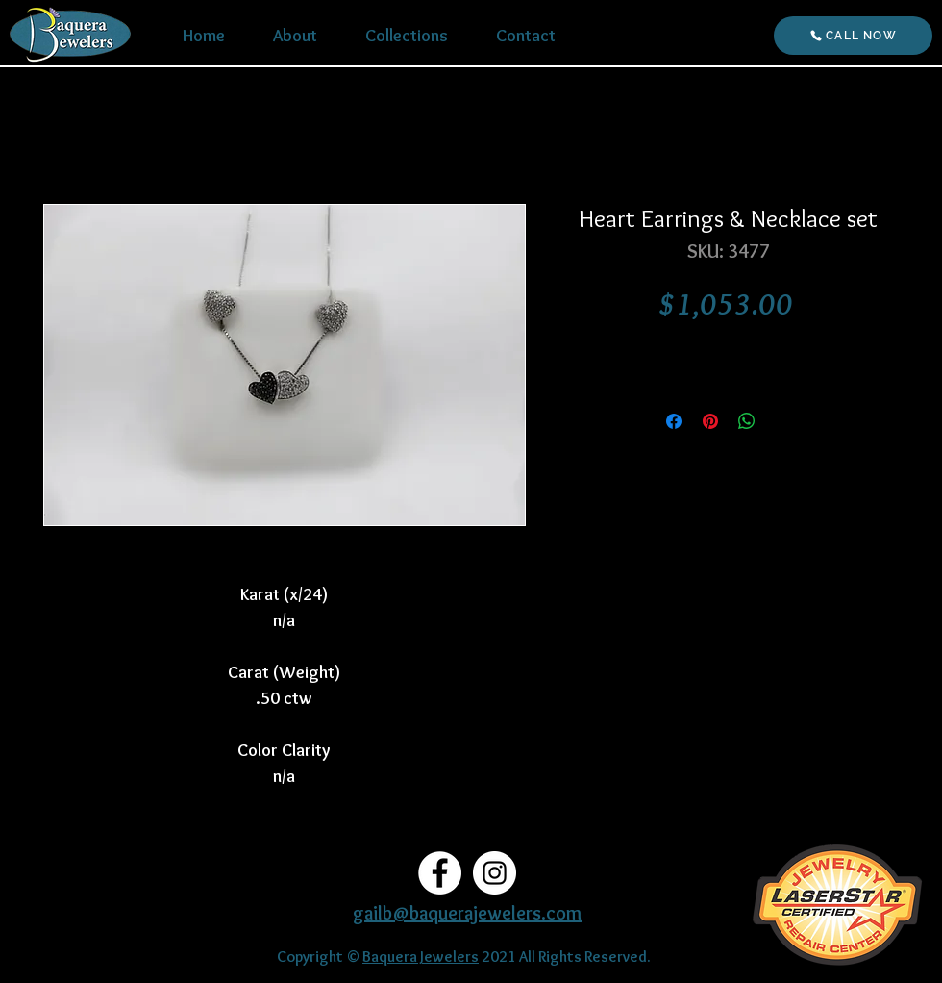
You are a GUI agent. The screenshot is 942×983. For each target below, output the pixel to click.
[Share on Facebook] (673, 421)
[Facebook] (439, 873)
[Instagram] (494, 873)
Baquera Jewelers (420, 956)
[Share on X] (783, 421)
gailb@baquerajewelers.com (467, 912)
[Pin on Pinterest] (710, 421)
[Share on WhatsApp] (746, 421)
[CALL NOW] (853, 35)
